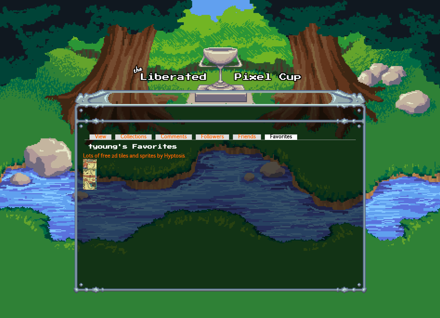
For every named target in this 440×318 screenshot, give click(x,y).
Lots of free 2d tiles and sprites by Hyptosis (134, 156)
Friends (247, 137)
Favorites (283, 137)
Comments (174, 137)
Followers (212, 137)
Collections (133, 137)
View (100, 137)
